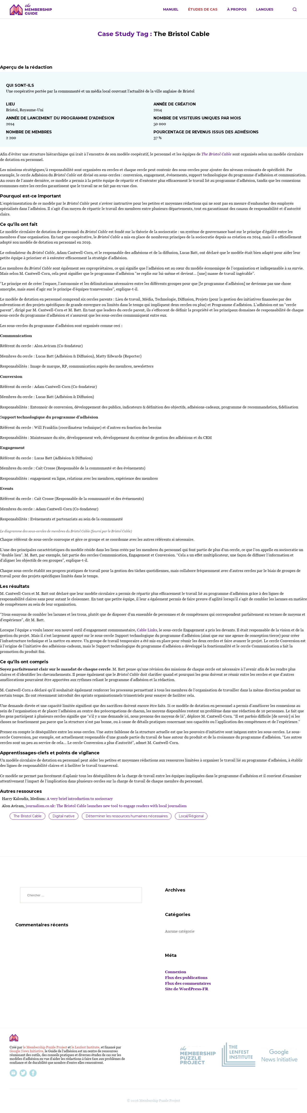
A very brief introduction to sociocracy (79, 798)
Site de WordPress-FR (186, 989)
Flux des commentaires (188, 983)
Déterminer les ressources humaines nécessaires (127, 816)
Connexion (175, 972)
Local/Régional (191, 816)
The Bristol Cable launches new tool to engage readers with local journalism (121, 806)
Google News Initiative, (27, 1051)
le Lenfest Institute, (86, 1047)
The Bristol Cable (27, 816)
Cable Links (146, 630)
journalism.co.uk (39, 806)
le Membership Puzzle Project (45, 1047)
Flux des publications (186, 977)
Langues (264, 9)
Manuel (170, 9)
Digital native (64, 816)
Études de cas (203, 9)
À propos (237, 9)
